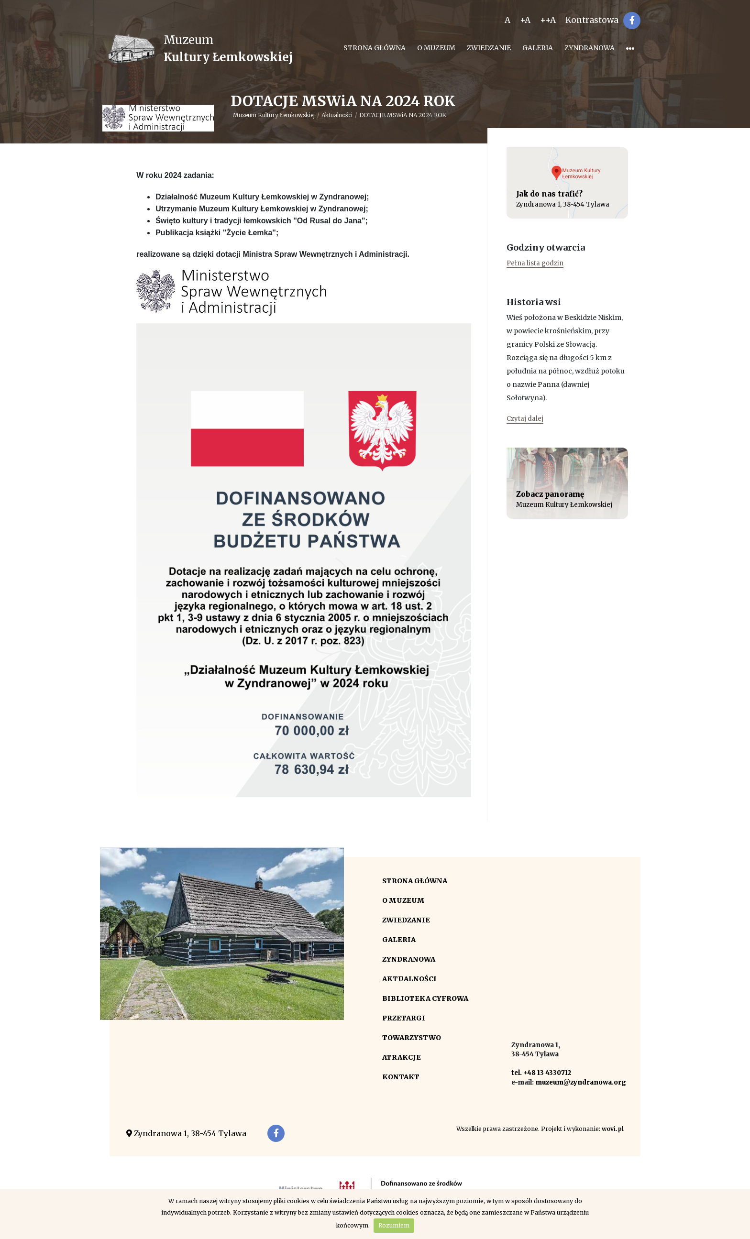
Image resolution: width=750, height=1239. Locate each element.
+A (525, 20)
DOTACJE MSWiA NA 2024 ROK (402, 115)
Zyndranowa (589, 48)
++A (548, 20)
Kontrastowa (591, 20)
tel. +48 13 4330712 (541, 1073)
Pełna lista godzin (535, 263)
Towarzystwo (411, 1037)
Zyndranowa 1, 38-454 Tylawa (186, 1133)
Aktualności (337, 115)
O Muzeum (436, 48)
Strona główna (374, 48)
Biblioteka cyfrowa (425, 998)
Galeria (537, 48)
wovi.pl (613, 1128)
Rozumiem (393, 1225)
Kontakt (400, 1077)
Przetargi (403, 1018)
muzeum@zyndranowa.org (580, 1082)
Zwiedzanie (489, 48)
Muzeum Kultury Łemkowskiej (274, 115)
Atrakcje (401, 1057)
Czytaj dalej (525, 419)
